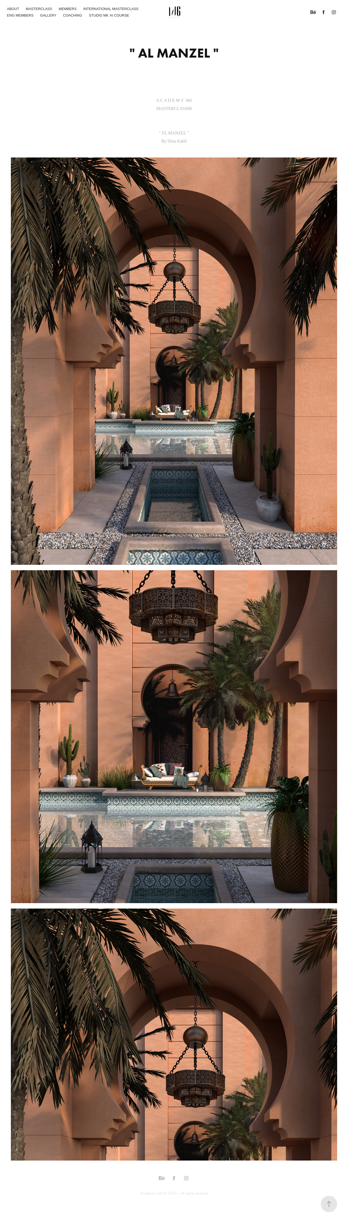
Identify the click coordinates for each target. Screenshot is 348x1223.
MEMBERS (68, 9)
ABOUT (13, 9)
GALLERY (48, 15)
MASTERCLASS (39, 9)
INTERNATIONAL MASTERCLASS (110, 9)
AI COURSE (119, 15)
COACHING (72, 15)
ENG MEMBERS (20, 15)
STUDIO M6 (98, 15)
